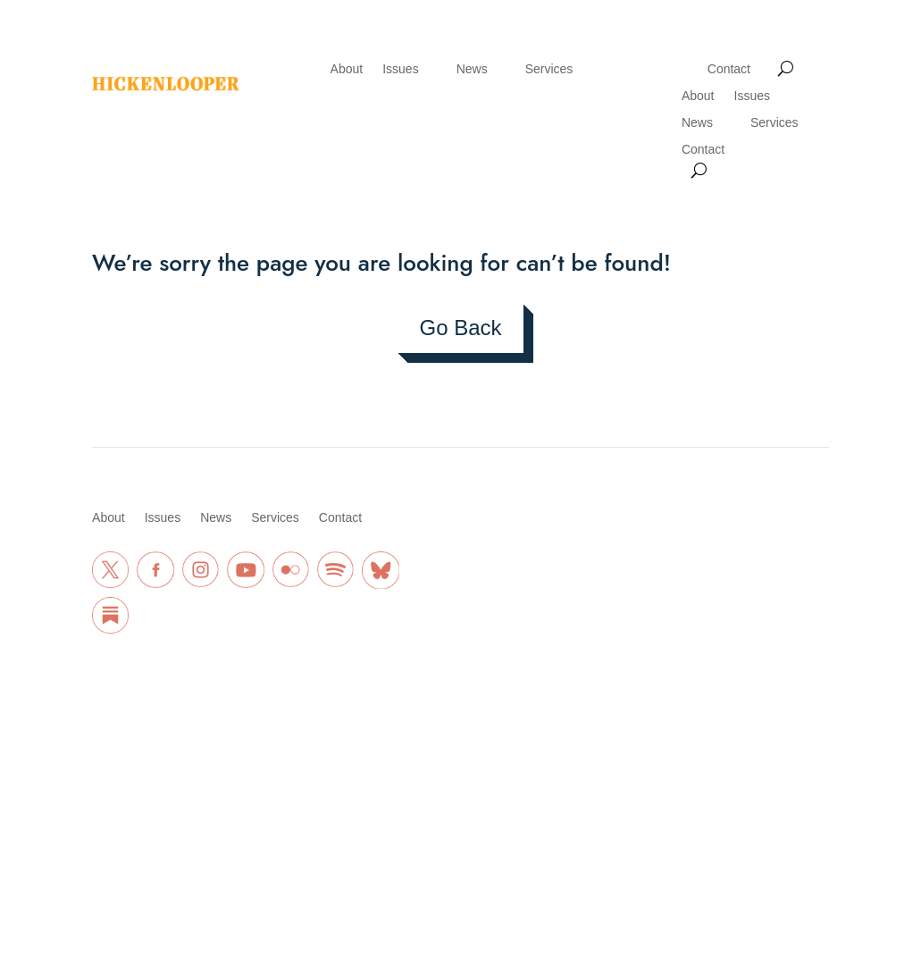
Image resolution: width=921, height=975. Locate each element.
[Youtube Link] (245, 569)
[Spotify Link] (335, 569)
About (347, 69)
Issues (400, 69)
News (472, 69)
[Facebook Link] (155, 569)
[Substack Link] (110, 615)
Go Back (460, 327)
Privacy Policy (180, 768)
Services (549, 69)
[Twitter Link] (110, 569)
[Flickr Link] (290, 569)
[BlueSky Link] (380, 569)
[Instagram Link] (200, 569)
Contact (728, 69)
